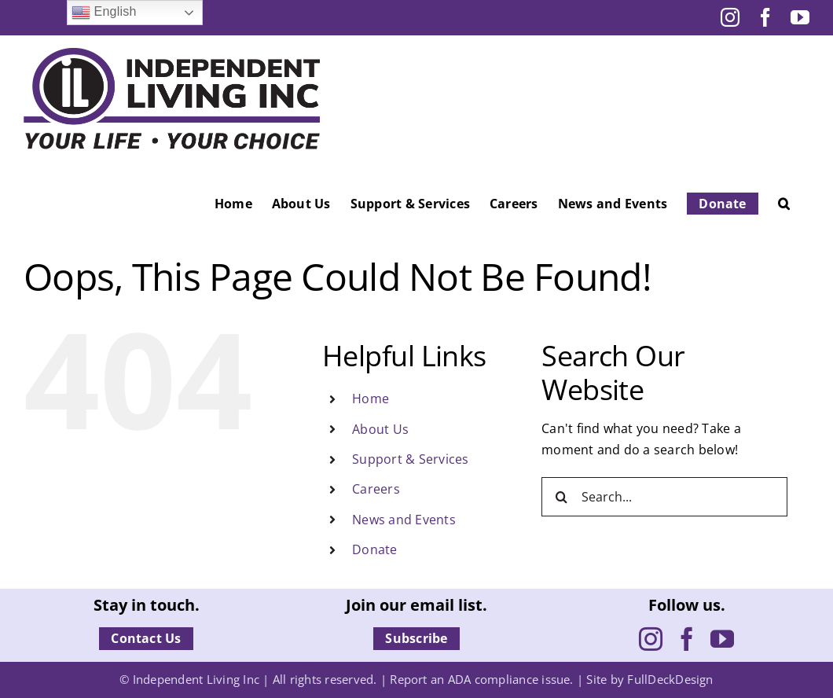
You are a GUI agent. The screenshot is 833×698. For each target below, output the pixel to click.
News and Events (404, 519)
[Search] (561, 496)
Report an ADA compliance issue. (481, 679)
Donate (374, 549)
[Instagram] (650, 639)
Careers (376, 489)
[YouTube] (722, 639)
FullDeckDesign (670, 679)
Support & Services (410, 459)
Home (370, 398)
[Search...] (664, 496)
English (104, 12)
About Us (380, 429)
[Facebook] (687, 639)
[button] (784, 203)
